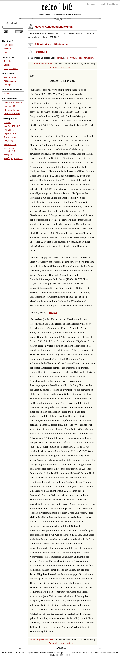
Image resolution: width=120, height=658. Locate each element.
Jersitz (79, 58)
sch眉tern (8, 155)
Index (6, 94)
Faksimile (53, 67)
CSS (68, 655)
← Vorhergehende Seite (41, 64)
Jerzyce (53, 312)
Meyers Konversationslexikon (54, 26)
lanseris (7, 122)
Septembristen (10, 133)
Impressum (92, 4)
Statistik (7, 65)
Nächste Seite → (68, 67)
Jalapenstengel (10, 137)
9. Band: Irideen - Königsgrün (51, 44)
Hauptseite (8, 45)
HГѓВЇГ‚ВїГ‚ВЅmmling (13, 158)
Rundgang (8, 85)
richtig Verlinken (11, 68)
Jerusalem (89, 58)
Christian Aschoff (106, 653)
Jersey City (69, 58)
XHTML (60, 655)
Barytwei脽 (8, 141)
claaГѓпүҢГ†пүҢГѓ (12, 126)
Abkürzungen (10, 81)
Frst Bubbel (9, 130)
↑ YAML (57, 653)
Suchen (7, 49)
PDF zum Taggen (11, 110)
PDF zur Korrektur (12, 113)
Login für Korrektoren (108, 4)
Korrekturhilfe (10, 106)
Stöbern (7, 52)
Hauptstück (41, 52)
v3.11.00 (66, 653)
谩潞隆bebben (10, 144)
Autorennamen (10, 77)
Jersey (60, 58)
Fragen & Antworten (13, 103)
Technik (7, 61)
